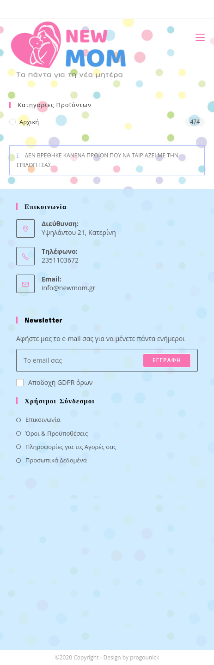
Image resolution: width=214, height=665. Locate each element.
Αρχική (29, 122)
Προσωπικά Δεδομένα (56, 460)
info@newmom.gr (68, 287)
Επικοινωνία (43, 419)
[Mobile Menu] (197, 37)
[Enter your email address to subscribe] (107, 360)
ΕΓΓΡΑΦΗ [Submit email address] (167, 360)
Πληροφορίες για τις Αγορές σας (70, 447)
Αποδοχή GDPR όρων (54, 382)
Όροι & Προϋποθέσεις (56, 433)
